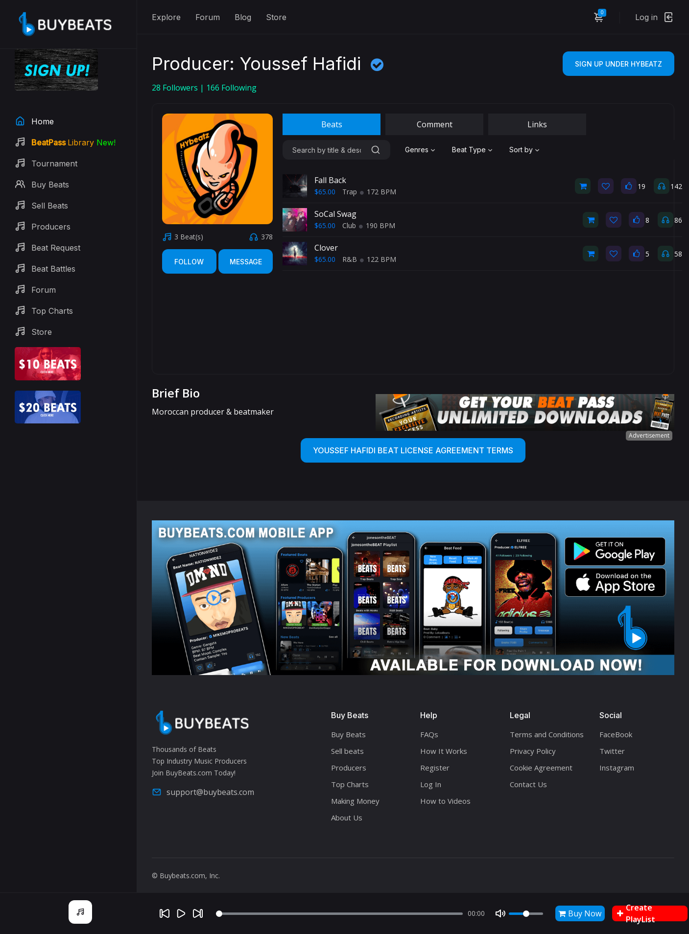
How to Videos (445, 801)
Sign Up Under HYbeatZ (618, 64)
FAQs (429, 734)
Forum (207, 17)
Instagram (616, 767)
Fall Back (330, 180)
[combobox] (421, 150)
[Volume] (526, 913)
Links (537, 124)
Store (276, 17)
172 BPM (378, 191)
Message (246, 261)
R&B (349, 259)
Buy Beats (348, 734)
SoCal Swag (335, 214)
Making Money (355, 801)
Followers (176, 87)
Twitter (612, 751)
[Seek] (339, 913)
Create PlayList (636, 913)
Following (231, 87)
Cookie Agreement (541, 767)
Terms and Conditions (547, 734)
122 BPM (378, 259)
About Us (346, 817)
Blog (243, 17)
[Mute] (500, 913)
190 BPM (377, 225)
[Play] (181, 913)
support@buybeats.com (203, 792)
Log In (430, 784)
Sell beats (347, 751)
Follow (189, 261)
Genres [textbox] (416, 149)
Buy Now (579, 913)
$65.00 (324, 191)
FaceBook (615, 734)
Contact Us (528, 784)
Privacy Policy (533, 751)
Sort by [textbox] (521, 149)
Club (349, 225)
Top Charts (350, 784)
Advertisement (649, 435)
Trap (349, 191)
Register (435, 767)
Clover (326, 247)
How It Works (443, 751)
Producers (348, 767)
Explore (166, 17)
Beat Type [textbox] (469, 149)
